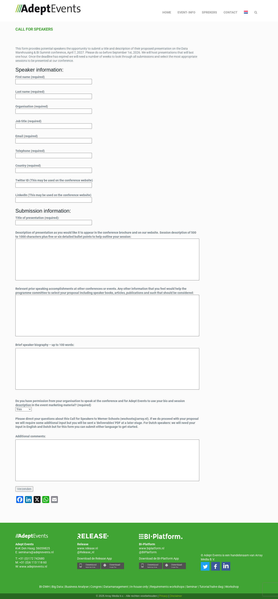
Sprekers (209, 12)
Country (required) (53, 168)
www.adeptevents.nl (33, 566)
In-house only (139, 586)
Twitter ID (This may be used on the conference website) (54, 183)
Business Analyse (76, 586)
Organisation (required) (53, 109)
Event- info (186, 12)
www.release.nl (87, 548)
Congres (96, 586)
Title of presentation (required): (53, 220)
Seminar (191, 586)
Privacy (163, 595)
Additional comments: (30, 436)
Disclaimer (176, 595)
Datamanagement (116, 586)
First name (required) (53, 79)
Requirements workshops (167, 586)
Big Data (57, 586)
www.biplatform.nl (151, 548)
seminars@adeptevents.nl (36, 552)
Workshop (232, 586)
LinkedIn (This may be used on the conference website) (53, 197)
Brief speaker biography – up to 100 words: (44, 345)
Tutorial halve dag (211, 586)
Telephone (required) (53, 153)
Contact (230, 12)
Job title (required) (53, 123)
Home (166, 12)
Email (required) (53, 138)
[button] (205, 566)
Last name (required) (53, 94)
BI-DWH (44, 586)
